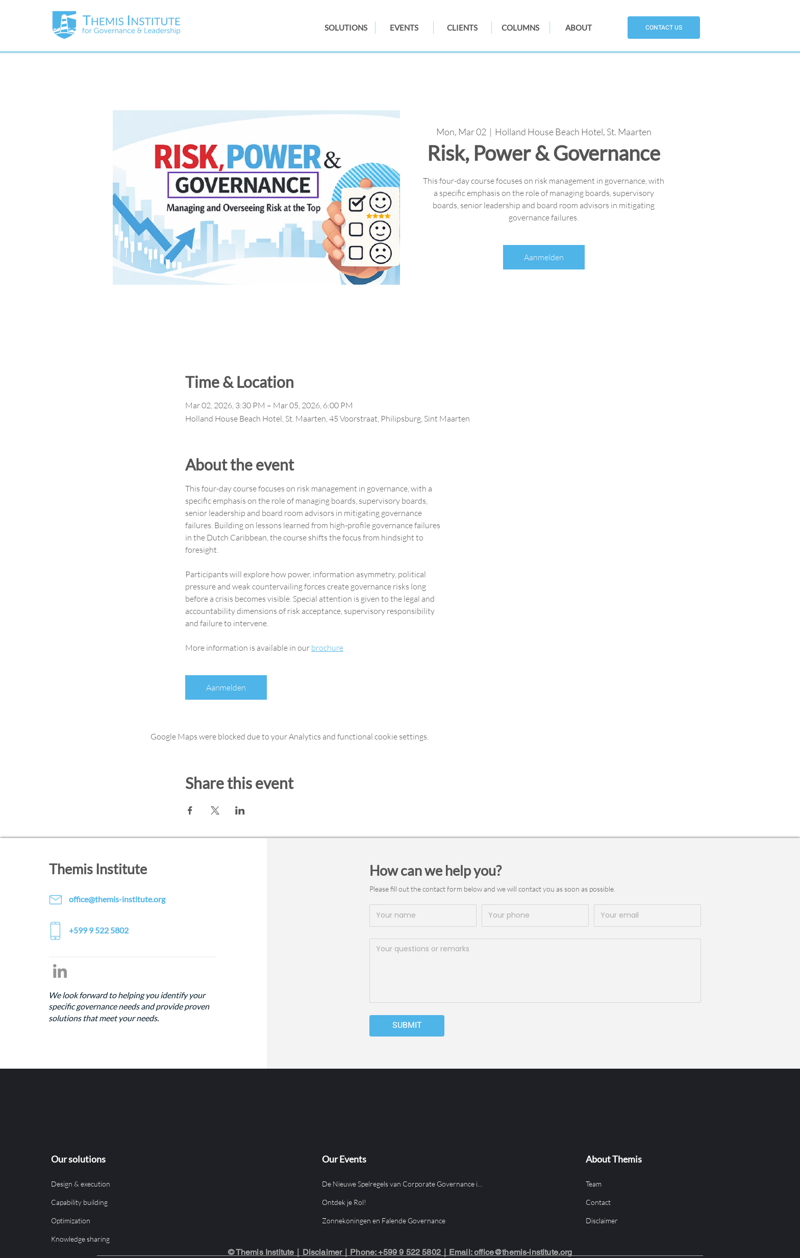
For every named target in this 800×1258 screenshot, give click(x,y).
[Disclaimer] (668, 1220)
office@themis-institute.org (523, 1252)
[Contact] (668, 1202)
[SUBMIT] (406, 1026)
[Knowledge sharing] (133, 1238)
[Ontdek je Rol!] (404, 1202)
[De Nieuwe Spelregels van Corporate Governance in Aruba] (404, 1183)
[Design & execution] (133, 1183)
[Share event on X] (215, 810)
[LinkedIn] (60, 971)
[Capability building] (133, 1202)
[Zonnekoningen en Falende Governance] (404, 1220)
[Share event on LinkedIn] (240, 810)
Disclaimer (322, 1252)
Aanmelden (544, 257)
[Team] (668, 1183)
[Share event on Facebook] (190, 810)
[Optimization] (133, 1220)
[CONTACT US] (664, 27)
